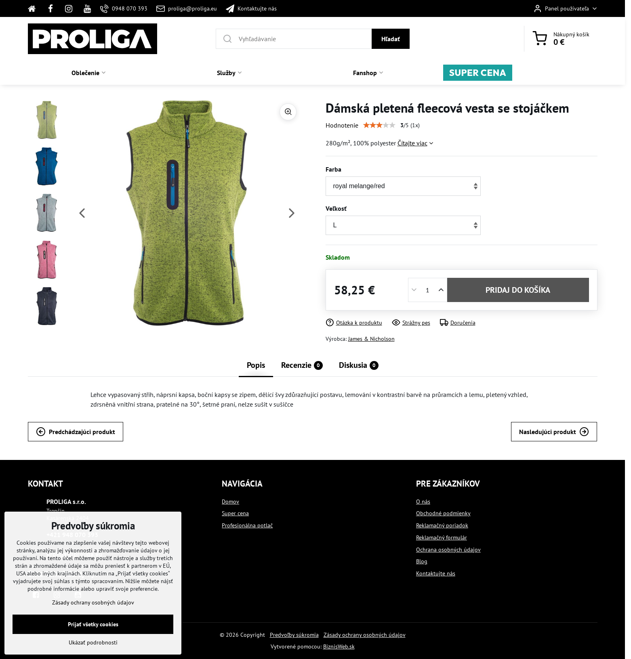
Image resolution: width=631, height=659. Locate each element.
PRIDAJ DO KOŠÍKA (518, 290)
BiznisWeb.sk (339, 646)
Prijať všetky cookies (93, 624)
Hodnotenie (342, 125)
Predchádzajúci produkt (75, 432)
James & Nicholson (371, 338)
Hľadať (390, 39)
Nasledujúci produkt (554, 432)
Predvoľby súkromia (294, 634)
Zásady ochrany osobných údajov (365, 634)
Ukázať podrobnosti (93, 642)
